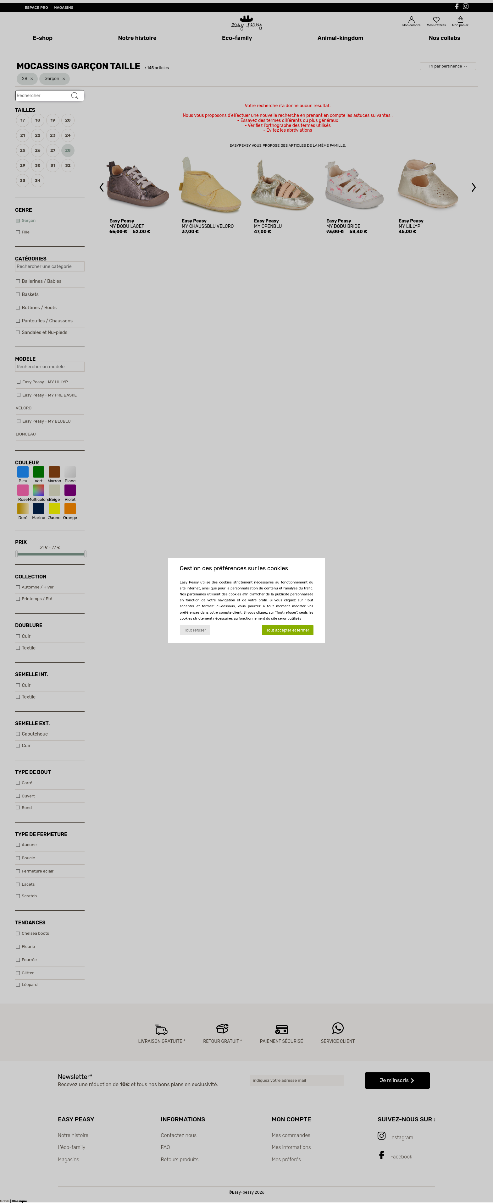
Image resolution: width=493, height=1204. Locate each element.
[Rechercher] (75, 96)
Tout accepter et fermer (287, 630)
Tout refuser (195, 630)
